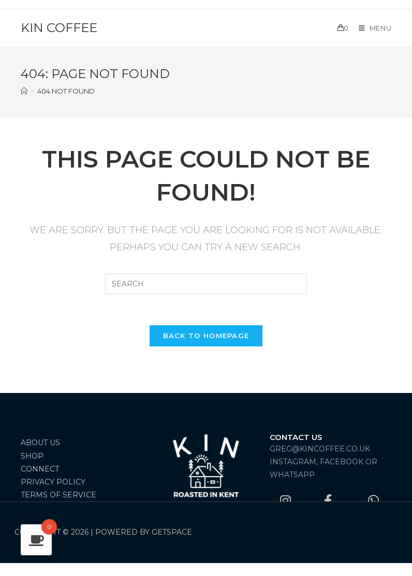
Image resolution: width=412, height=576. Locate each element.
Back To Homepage (206, 335)
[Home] (24, 91)
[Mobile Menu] (371, 28)
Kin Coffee (59, 27)
